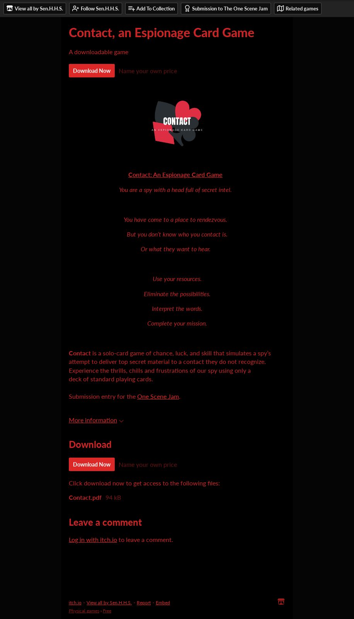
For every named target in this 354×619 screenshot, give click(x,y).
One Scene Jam (158, 396)
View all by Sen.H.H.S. (109, 602)
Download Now (92, 70)
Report (144, 602)
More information (96, 420)
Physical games (84, 611)
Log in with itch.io (93, 539)
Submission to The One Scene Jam (226, 8)
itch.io (75, 602)
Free (107, 611)
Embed (163, 602)
